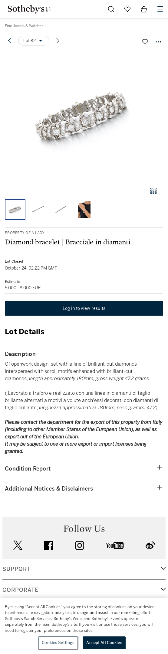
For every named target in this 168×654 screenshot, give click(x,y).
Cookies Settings (58, 642)
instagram (79, 545)
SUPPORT (16, 569)
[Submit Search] (111, 9)
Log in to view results (84, 308)
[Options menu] (33, 40)
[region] (84, 626)
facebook (48, 545)
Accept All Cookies (104, 642)
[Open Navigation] (160, 9)
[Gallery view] (153, 191)
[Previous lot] (10, 40)
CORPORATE (20, 590)
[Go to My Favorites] (127, 9)
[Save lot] (145, 42)
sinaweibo (150, 545)
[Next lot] (58, 40)
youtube (115, 545)
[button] (84, 116)
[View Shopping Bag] (143, 9)
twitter (17, 545)
